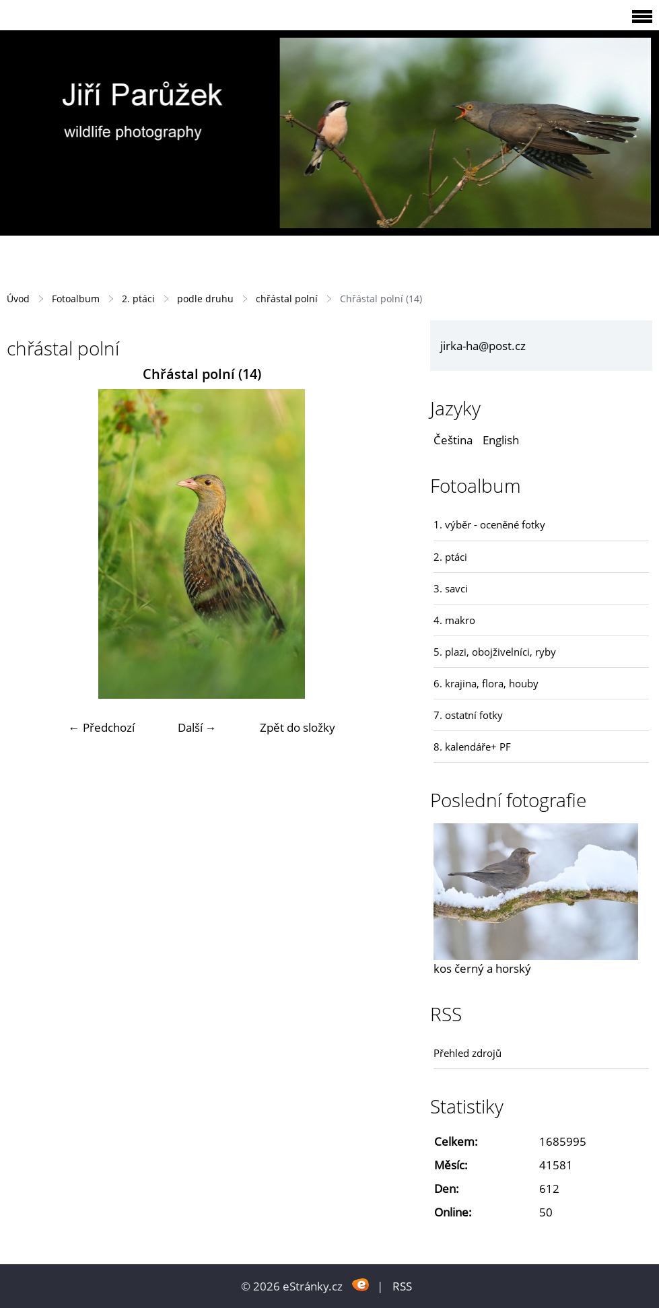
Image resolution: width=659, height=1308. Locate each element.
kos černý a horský (482, 968)
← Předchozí (102, 727)
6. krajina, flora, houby (486, 683)
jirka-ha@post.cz (483, 345)
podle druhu (205, 298)
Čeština (453, 440)
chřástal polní (287, 298)
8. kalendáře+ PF (472, 746)
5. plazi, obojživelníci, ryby (494, 651)
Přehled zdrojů (467, 1053)
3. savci (450, 588)
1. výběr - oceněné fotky (489, 524)
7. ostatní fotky (468, 715)
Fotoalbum (76, 298)
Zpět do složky (297, 727)
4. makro (454, 620)
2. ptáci (138, 298)
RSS (402, 1286)
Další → (197, 727)
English (501, 440)
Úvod (18, 298)
